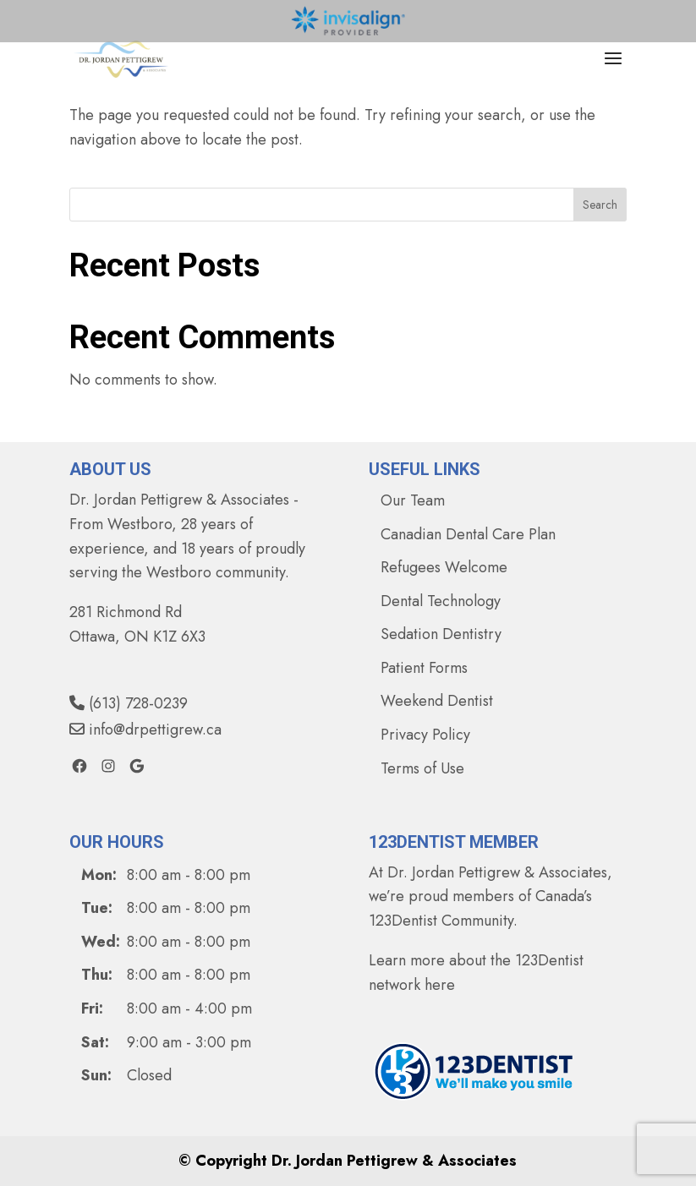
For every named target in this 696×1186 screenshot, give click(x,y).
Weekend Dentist (437, 701)
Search (600, 204)
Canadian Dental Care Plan (468, 534)
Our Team (413, 500)
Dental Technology (441, 601)
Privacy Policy (425, 735)
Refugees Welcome (444, 567)
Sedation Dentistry (441, 634)
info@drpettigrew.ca (145, 730)
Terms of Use (422, 768)
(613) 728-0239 (128, 703)
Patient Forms (424, 668)
